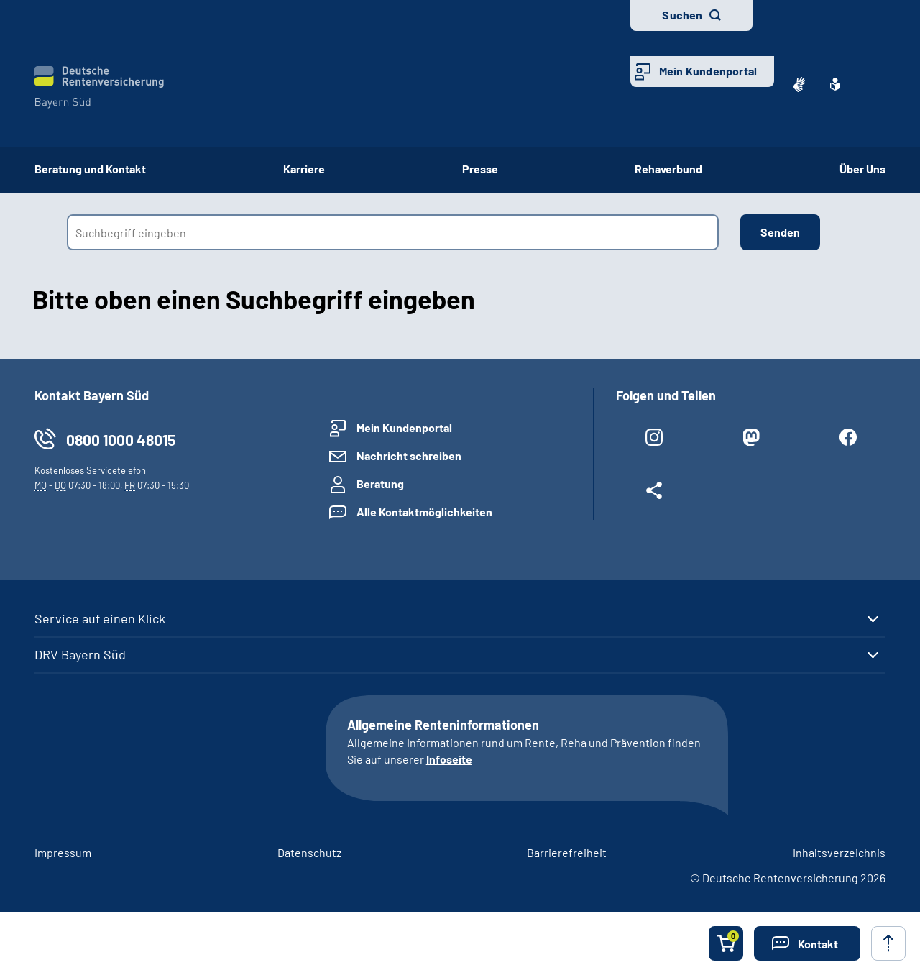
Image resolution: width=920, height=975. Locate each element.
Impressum (62, 852)
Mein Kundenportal (708, 71)
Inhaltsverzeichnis (839, 852)
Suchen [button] (682, 15)
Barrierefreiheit (567, 852)
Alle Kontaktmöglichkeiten (424, 511)
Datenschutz (309, 852)
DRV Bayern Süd (80, 654)
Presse (480, 168)
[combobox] (393, 232)
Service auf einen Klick (99, 618)
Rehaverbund (668, 168)
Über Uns (863, 168)
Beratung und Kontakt (90, 168)
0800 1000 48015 (120, 440)
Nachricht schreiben (408, 455)
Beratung (380, 483)
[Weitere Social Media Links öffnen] (653, 493)
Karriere (304, 168)
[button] (807, 943)
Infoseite (449, 759)
